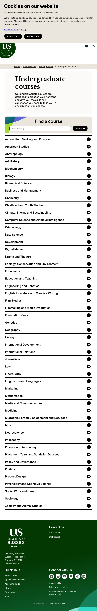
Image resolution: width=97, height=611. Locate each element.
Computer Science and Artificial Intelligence (34, 219)
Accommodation (12, 584)
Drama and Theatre (18, 256)
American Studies (17, 146)
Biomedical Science (18, 183)
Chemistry (12, 198)
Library (8, 588)
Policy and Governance (20, 462)
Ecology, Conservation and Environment (31, 264)
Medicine (11, 410)
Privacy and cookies (58, 587)
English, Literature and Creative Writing (31, 293)
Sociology (11, 498)
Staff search (54, 537)
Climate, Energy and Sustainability (28, 212)
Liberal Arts (13, 374)
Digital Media (14, 249)
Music (9, 425)
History (10, 337)
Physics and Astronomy (21, 447)
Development (14, 242)
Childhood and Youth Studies (24, 205)
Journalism (12, 359)
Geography (12, 329)
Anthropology (14, 154)
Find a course (11, 575)
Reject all (13, 36)
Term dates (10, 592)
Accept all (33, 36)
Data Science (14, 234)
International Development (23, 344)
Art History (12, 161)
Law (8, 366)
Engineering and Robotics (22, 286)
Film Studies (13, 300)
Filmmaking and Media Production (28, 307)
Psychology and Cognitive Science (28, 483)
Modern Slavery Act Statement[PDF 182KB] (63, 593)
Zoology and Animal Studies (23, 505)
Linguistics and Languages (23, 381)
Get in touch (54, 532)
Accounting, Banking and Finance (27, 139)
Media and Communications (23, 403)
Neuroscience (14, 432)
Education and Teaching (21, 278)
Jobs (7, 596)
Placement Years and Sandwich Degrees (32, 454)
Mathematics (14, 395)
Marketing (12, 388)
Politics (10, 469)
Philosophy (12, 439)
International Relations (20, 352)
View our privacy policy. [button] (15, 29)
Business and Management (23, 190)
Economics (12, 271)
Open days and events (15, 579)
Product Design (15, 476)
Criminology (13, 227)
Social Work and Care (19, 491)
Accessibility (55, 583)
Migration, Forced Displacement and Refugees (36, 417)
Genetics (11, 322)
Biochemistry (14, 168)
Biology (10, 176)
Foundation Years (16, 315)
